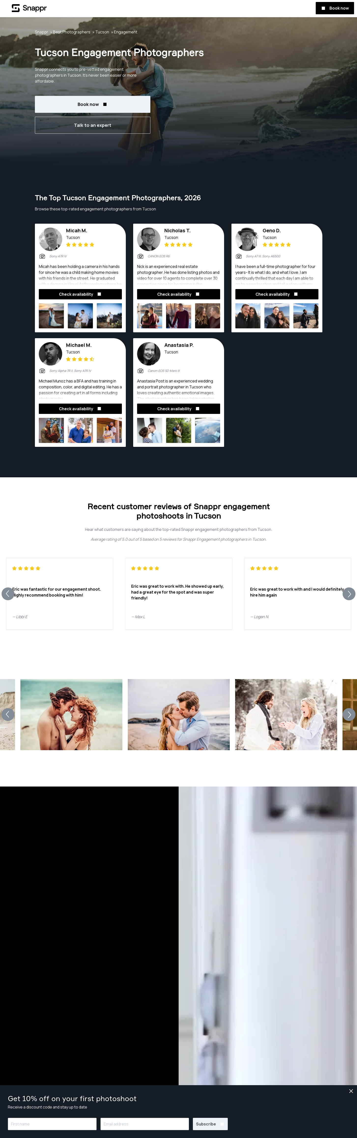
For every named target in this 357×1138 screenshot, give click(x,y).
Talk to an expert (92, 125)
